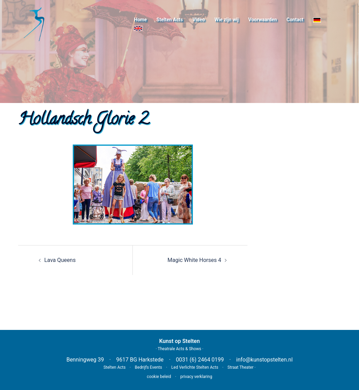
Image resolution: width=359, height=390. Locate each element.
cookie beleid (159, 376)
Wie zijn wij (227, 19)
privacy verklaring (196, 376)
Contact (295, 19)
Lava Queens (60, 260)
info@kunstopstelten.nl (264, 359)
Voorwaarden (262, 19)
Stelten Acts (170, 19)
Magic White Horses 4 (194, 260)
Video (199, 19)
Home (140, 19)
